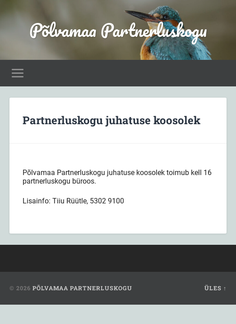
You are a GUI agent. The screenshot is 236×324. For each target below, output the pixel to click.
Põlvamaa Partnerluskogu (118, 30)
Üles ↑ (215, 288)
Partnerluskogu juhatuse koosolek (111, 120)
